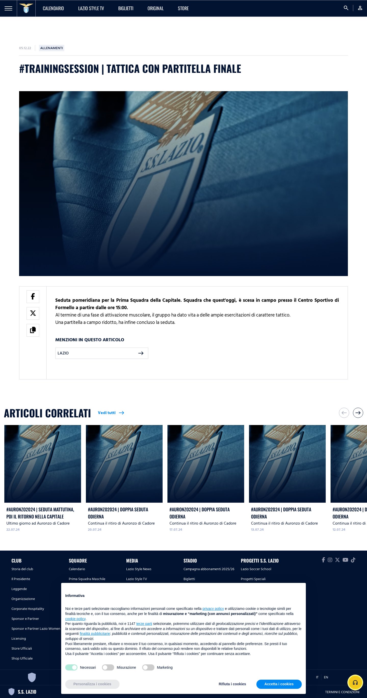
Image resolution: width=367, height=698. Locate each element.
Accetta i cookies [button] (279, 684)
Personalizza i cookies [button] (92, 684)
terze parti (144, 624)
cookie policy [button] (75, 619)
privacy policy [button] (213, 609)
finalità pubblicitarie (95, 634)
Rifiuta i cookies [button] (232, 684)
